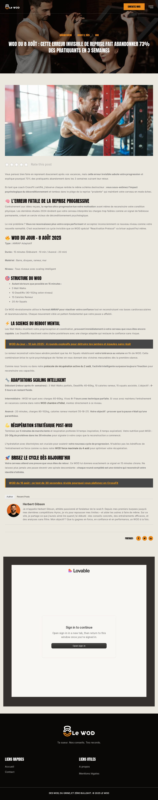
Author (10, 496)
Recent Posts (23, 496)
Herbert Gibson (34, 504)
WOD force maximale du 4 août (72, 448)
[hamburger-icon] (151, 6)
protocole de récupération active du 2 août (67, 366)
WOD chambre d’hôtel (52, 403)
